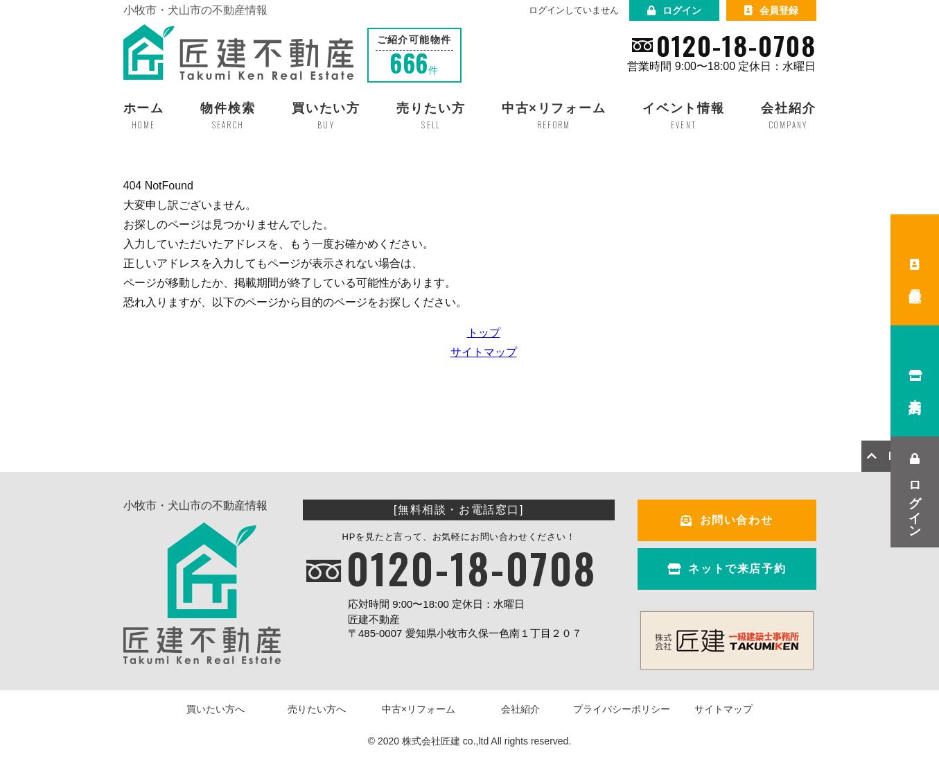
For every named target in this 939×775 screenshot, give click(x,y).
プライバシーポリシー (621, 709)
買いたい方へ (215, 709)
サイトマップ (483, 352)
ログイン (674, 10)
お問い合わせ (727, 520)
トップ (483, 333)
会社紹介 (520, 709)
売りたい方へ (317, 709)
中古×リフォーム (418, 709)
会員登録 (771, 10)
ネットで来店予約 (726, 568)
